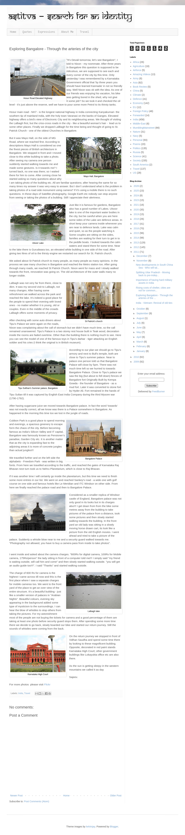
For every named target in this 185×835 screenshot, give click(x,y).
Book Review (140, 86)
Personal (137, 140)
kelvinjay (90, 826)
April (139, 337)
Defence (137, 99)
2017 (137, 223)
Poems (137, 144)
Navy (135, 135)
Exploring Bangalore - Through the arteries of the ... (154, 297)
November (142, 260)
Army (136, 78)
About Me (67, 32)
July (138, 322)
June (139, 327)
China (136, 90)
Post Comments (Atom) (36, 801)
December (142, 256)
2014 (137, 237)
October (141, 308)
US (134, 172)
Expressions (46, 32)
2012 (137, 247)
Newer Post (16, 795)
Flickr (47, 684)
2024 (137, 195)
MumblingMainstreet (144, 127)
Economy (138, 103)
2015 (137, 233)
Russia (136, 152)
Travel (84, 32)
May (139, 332)
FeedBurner (158, 391)
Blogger (114, 826)
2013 (137, 242)
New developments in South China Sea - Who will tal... (154, 266)
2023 (137, 200)
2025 (137, 190)
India (20, 693)
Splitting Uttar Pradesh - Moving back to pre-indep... (153, 274)
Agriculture (139, 66)
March (140, 341)
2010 (137, 357)
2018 (137, 219)
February (141, 346)
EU (134, 107)
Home (13, 32)
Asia (135, 82)
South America (141, 164)
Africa (136, 62)
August (140, 318)
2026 (137, 186)
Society (137, 160)
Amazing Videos (141, 74)
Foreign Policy (140, 111)
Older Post (115, 795)
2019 (137, 214)
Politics (137, 148)
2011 (137, 251)
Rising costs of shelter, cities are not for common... (153, 289)
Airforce (137, 70)
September (142, 313)
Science (137, 156)
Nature (136, 131)
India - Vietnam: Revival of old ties (154, 302)
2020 (137, 209)
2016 (137, 228)
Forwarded (139, 115)
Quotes (27, 32)
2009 (137, 361)
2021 (137, 204)
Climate (137, 94)
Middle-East (139, 123)
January (141, 351)
